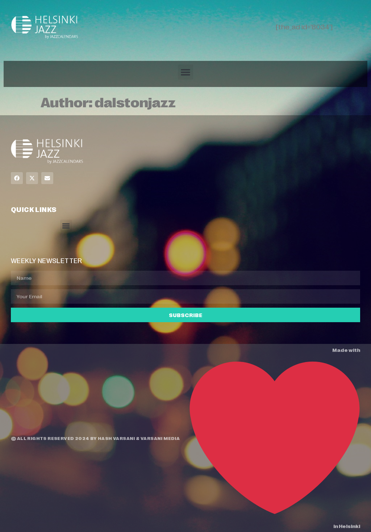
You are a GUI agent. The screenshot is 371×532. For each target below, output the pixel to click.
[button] (185, 72)
